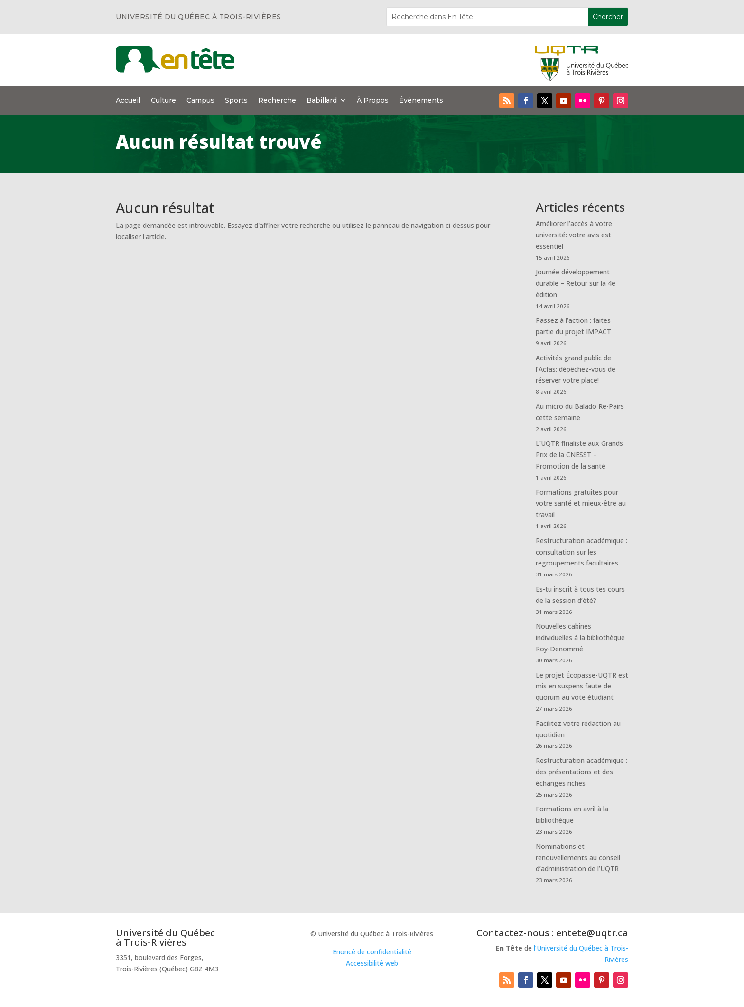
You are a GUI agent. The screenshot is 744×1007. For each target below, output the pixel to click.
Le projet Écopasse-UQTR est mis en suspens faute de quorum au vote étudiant (582, 686)
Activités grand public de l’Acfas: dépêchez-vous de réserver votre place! (575, 369)
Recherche (277, 100)
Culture (163, 100)
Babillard (322, 100)
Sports (236, 100)
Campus (200, 100)
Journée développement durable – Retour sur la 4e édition (575, 283)
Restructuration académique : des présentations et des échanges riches (581, 772)
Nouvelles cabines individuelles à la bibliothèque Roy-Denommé (580, 637)
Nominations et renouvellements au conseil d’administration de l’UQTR (578, 858)
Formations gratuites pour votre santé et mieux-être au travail (581, 503)
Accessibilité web (372, 963)
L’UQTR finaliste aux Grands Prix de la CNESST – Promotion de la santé (579, 455)
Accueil (128, 100)
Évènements (421, 100)
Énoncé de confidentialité (372, 951)
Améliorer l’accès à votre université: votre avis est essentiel (574, 235)
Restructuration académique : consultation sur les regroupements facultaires (581, 552)
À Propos (373, 100)
